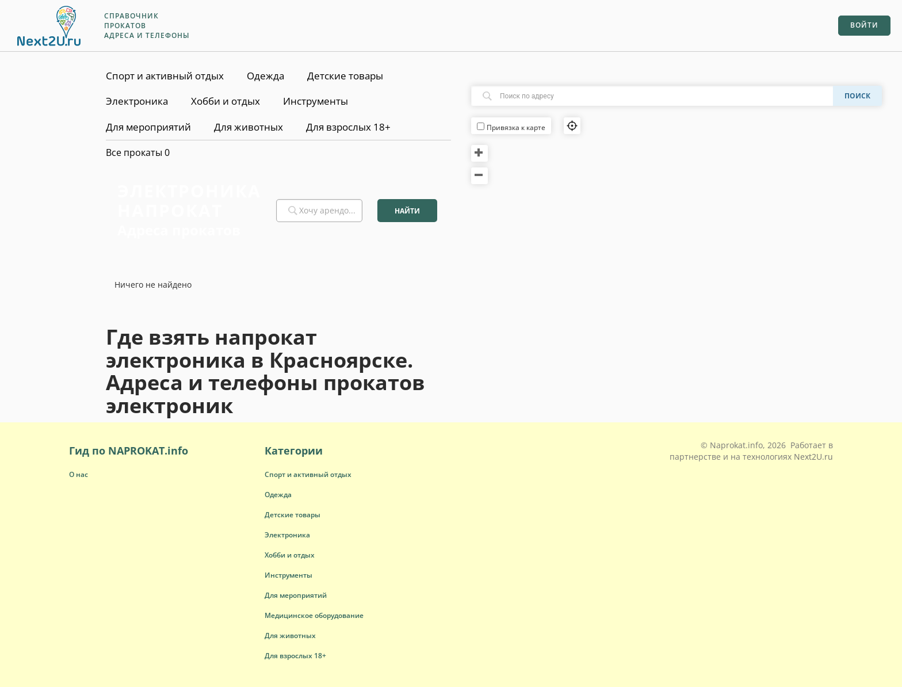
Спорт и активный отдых (165, 75)
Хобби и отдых (225, 101)
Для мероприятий (148, 126)
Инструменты (315, 101)
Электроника (137, 101)
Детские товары (345, 75)
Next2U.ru (813, 456)
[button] (308, 474)
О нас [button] (78, 474)
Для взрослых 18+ (348, 126)
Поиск (857, 96)
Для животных (248, 126)
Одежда (265, 75)
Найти (407, 211)
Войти (864, 25)
